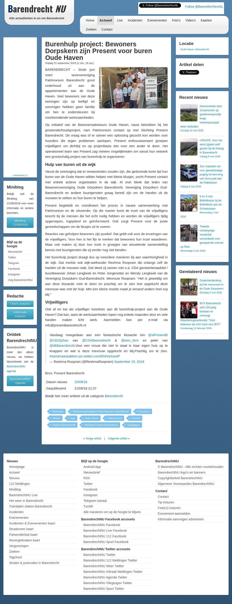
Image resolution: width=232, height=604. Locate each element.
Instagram (14, 274)
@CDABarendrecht (96, 340)
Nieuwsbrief (15, 251)
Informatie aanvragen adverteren (181, 519)
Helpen (56, 418)
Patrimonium (115, 418)
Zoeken (91, 29)
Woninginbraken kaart (24, 540)
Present (135, 418)
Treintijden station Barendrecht (30, 506)
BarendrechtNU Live (23, 495)
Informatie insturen (20, 314)
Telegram (13, 263)
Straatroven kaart (21, 529)
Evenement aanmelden (174, 513)
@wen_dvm (129, 340)
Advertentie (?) (20, 175)
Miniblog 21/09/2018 (20, 222)
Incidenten (135, 20)
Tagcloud (15, 557)
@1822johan (59, 340)
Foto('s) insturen (169, 508)
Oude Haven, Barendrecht (194, 49)
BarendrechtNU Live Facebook (105, 530)
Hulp (72, 418)
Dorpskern (144, 411)
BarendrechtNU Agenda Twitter (105, 577)
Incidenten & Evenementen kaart (32, 523)
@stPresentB (158, 335)
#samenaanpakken (64, 356)
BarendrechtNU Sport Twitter (103, 588)
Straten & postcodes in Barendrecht (34, 563)
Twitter (12, 257)
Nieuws (14, 478)
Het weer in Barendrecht (26, 501)
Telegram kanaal (95, 501)
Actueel (105, 20)
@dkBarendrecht (62, 345)
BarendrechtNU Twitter (99, 555)
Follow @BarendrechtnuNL (204, 6)
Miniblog (15, 489)
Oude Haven (92, 418)
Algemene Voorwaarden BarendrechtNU (186, 484)
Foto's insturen (20, 303)
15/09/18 (80, 382)
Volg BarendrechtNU (20, 280)
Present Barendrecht (63, 425)
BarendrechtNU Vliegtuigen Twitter (107, 583)
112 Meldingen (19, 484)
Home (90, 20)
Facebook (14, 268)
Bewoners (57, 411)
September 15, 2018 (129, 361)
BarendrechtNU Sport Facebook (105, 542)
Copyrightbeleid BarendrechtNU (180, 478)
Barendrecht (114, 396)
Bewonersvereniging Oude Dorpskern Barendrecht (101, 411)
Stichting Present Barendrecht (101, 425)
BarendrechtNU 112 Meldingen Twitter (110, 560)
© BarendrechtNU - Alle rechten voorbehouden (190, 467)
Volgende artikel (117, 438)
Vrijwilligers (133, 425)
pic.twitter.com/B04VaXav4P (99, 356)
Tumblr (88, 506)
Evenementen (157, 20)
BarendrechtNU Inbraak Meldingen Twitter (112, 571)
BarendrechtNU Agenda (20, 381)
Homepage (17, 467)
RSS (86, 478)
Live (120, 20)
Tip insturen (166, 502)
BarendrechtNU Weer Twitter (103, 566)
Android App (92, 467)
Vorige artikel (93, 438)
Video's (191, 20)
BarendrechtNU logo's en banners (181, 472)
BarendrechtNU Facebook (101, 525)
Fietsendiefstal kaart (23, 534)
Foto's (176, 20)
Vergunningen (19, 546)
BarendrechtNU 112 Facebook (104, 536)
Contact (107, 29)
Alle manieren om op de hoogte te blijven (112, 512)
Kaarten (206, 20)
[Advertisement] (20, 105)
